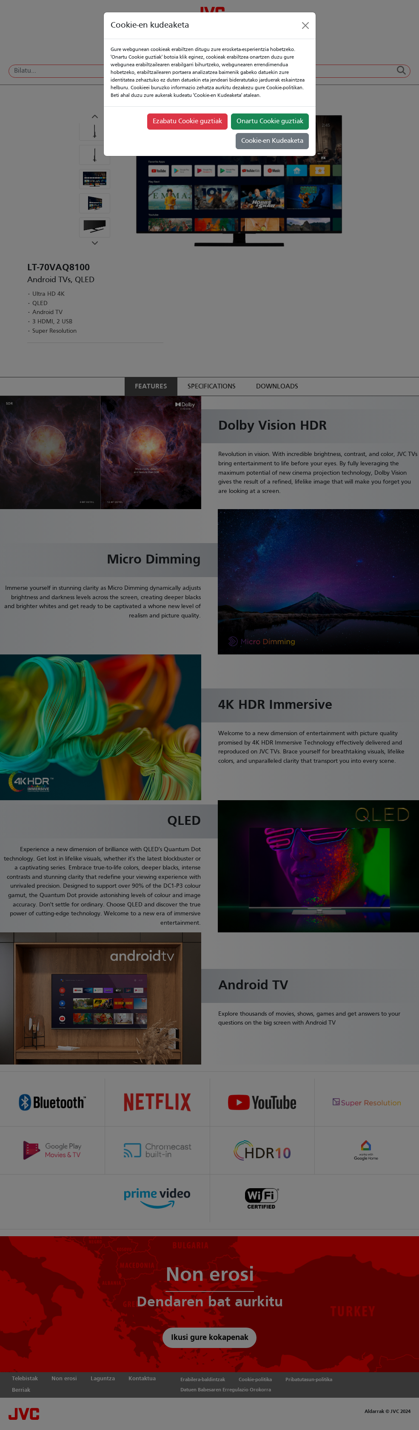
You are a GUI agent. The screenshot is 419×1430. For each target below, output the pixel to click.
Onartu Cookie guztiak (270, 121)
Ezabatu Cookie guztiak (187, 121)
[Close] (305, 25)
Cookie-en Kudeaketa (272, 141)
